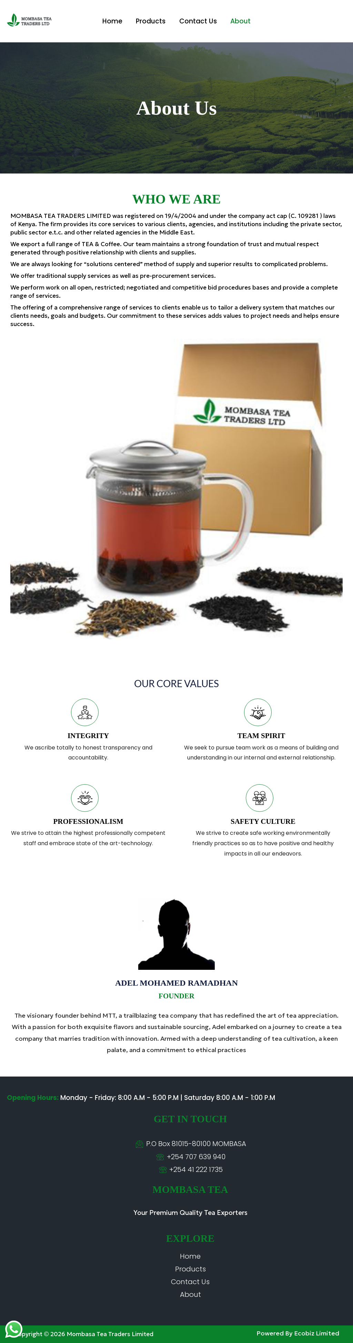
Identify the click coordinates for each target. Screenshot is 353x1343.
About (240, 21)
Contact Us (197, 21)
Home (113, 21)
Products (151, 21)
